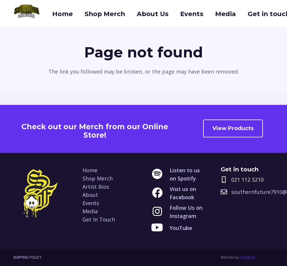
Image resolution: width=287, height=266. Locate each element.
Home (89, 170)
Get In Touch (98, 219)
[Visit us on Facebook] (160, 193)
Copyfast (247, 257)
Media (90, 211)
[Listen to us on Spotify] (160, 174)
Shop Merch (97, 178)
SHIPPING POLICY (27, 257)
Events (90, 203)
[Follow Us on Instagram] (160, 211)
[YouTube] (160, 227)
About (90, 194)
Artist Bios (95, 186)
